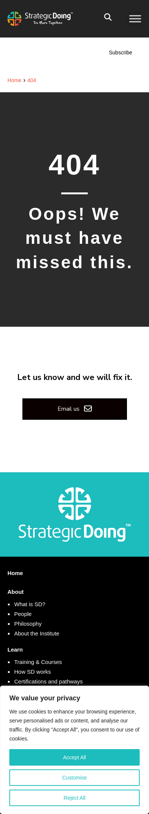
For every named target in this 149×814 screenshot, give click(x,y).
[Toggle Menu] (135, 18)
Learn (15, 649)
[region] (74, 750)
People (23, 614)
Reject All (74, 798)
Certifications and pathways (48, 681)
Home (15, 573)
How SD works (32, 671)
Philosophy (27, 623)
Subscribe (120, 53)
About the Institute (36, 633)
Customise (74, 778)
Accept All (74, 757)
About (15, 592)
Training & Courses (38, 662)
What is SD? (29, 604)
